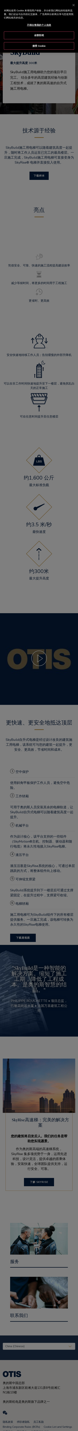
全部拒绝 (39, 31)
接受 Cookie (39, 42)
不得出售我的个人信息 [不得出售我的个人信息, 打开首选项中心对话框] (39, 21)
